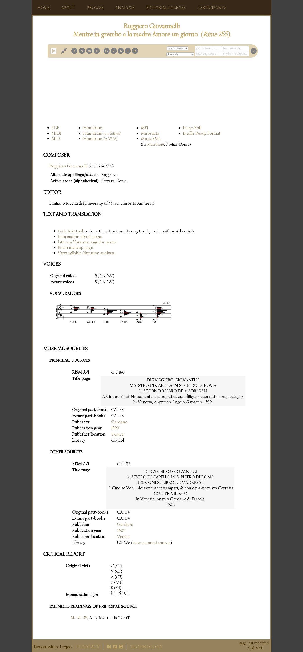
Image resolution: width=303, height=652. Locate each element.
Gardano (119, 422)
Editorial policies (166, 7)
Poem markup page (75, 247)
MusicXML (151, 138)
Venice (117, 434)
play (56, 51)
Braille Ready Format (202, 133)
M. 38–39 (78, 617)
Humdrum (92, 127)
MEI (144, 127)
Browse (95, 7)
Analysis (125, 7)
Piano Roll (192, 127)
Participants (212, 7)
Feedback (88, 646)
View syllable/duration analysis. (87, 253)
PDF (55, 127)
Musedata (150, 133)
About (68, 7)
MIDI (56, 133)
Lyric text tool (70, 231)
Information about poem (80, 236)
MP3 (56, 138)
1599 (115, 428)
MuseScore (155, 144)
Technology (146, 646)
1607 (121, 530)
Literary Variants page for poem (87, 242)
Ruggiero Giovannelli (68, 166)
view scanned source (151, 542)
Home (43, 7)
